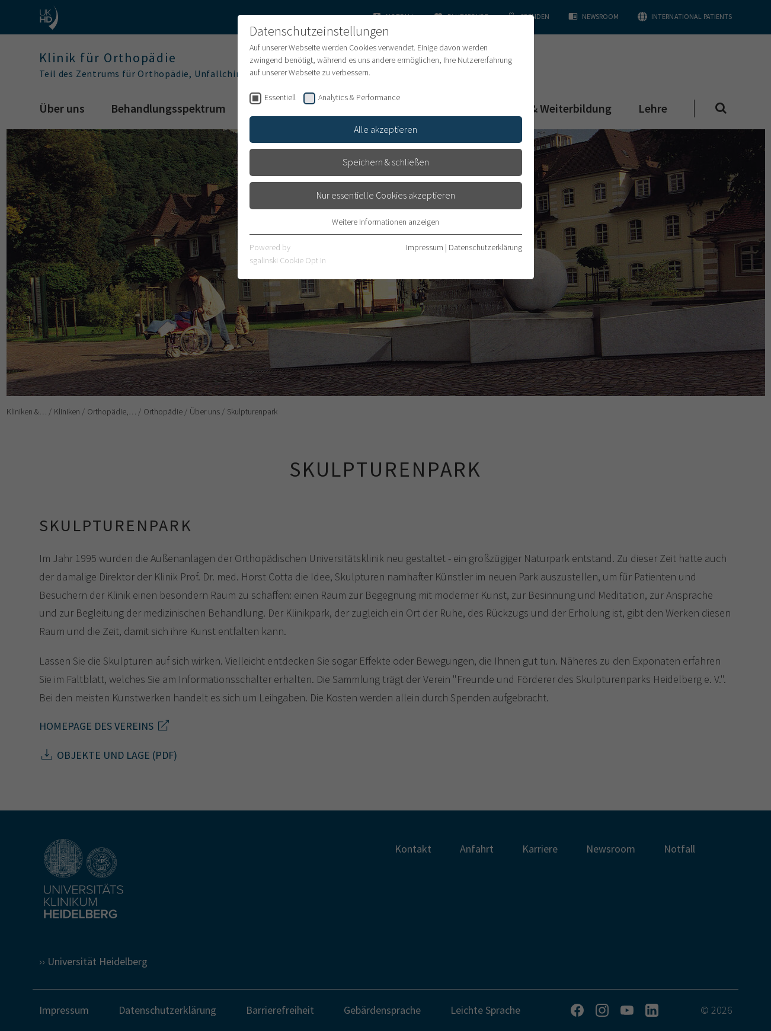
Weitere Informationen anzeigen (385, 221)
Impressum (424, 247)
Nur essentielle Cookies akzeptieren (385, 195)
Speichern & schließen (386, 162)
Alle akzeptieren (385, 129)
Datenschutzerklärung (485, 247)
